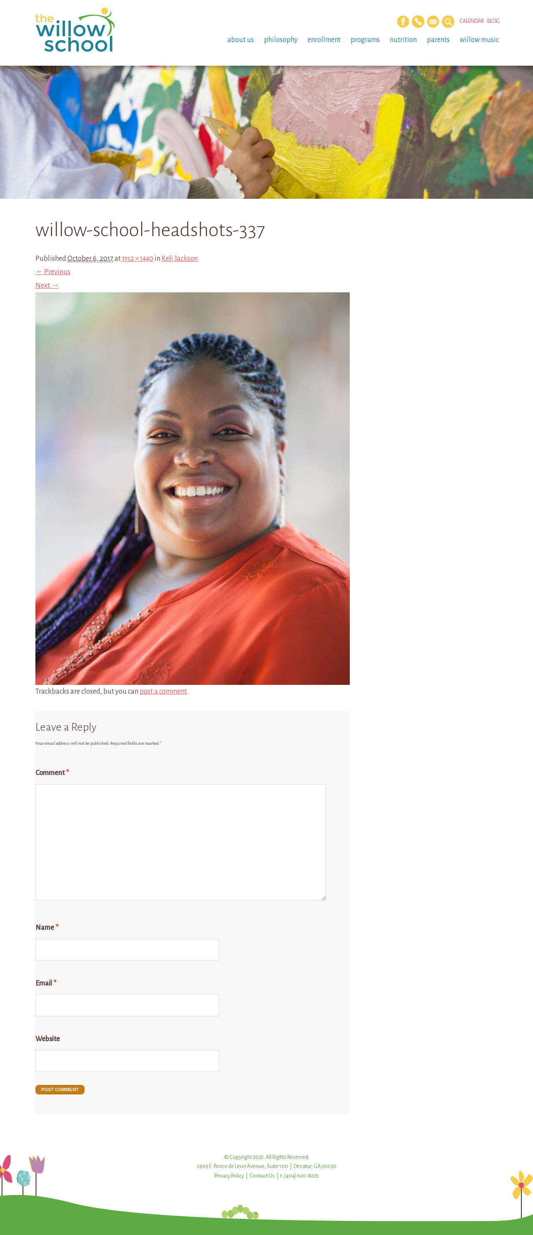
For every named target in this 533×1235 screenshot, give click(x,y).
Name (46, 927)
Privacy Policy (229, 1176)
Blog (493, 21)
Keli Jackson (180, 258)
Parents (438, 40)
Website (47, 1039)
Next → (47, 285)
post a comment (163, 691)
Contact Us (262, 1176)
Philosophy (281, 40)
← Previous (52, 272)
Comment (52, 773)
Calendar (471, 21)
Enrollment (324, 40)
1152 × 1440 (137, 258)
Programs (365, 40)
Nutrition (403, 40)
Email (45, 983)
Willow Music (479, 40)
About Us (240, 40)
